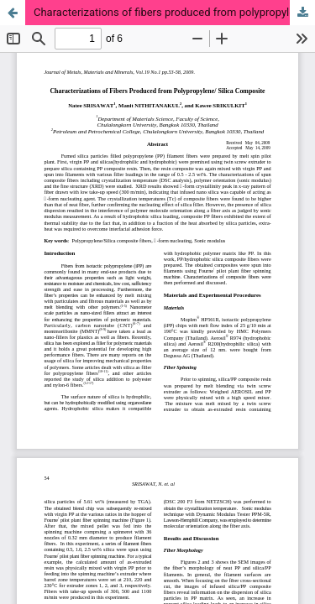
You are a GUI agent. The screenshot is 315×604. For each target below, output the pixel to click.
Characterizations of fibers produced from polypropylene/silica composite (174, 12)
